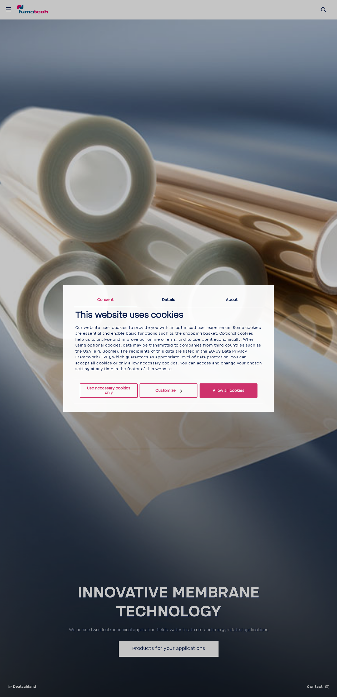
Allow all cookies (228, 390)
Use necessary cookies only (108, 390)
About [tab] (232, 300)
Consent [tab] (105, 300)
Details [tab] (168, 300)
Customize (168, 390)
